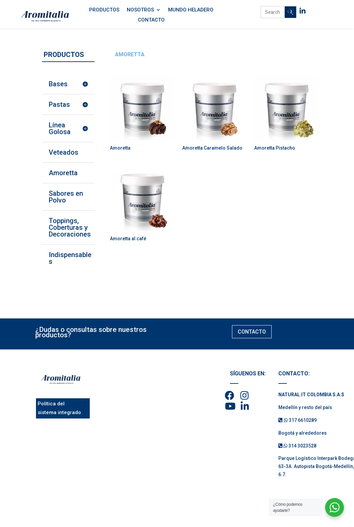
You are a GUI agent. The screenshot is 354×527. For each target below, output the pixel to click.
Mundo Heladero (190, 10)
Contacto (151, 20)
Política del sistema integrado (59, 408)
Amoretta (63, 173)
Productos (104, 10)
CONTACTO (252, 332)
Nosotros (140, 10)
